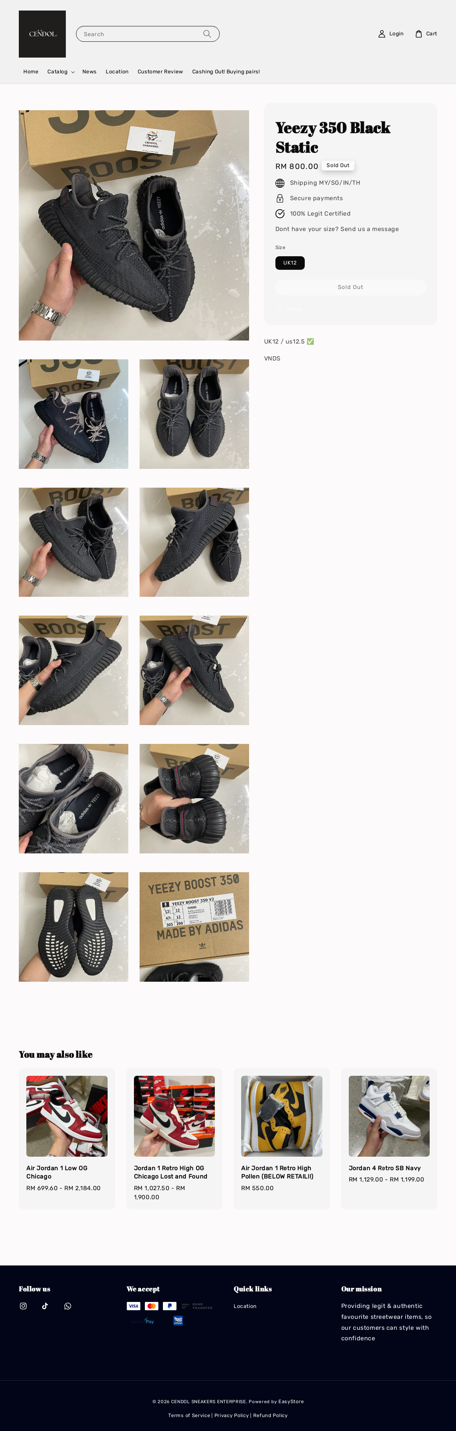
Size (280, 247)
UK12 (290, 263)
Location (117, 71)
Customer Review (160, 71)
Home (30, 71)
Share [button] (288, 309)
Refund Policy (270, 1415)
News (89, 71)
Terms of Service (189, 1415)
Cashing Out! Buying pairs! (226, 71)
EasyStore (291, 1401)
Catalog (57, 71)
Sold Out (350, 287)
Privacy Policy (231, 1415)
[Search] (207, 33)
